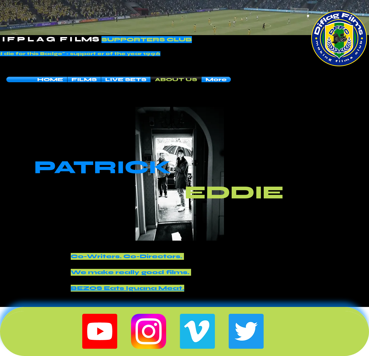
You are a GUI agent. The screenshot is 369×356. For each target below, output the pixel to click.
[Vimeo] (197, 331)
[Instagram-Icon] (148, 331)
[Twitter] (246, 331)
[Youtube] (99, 331)
